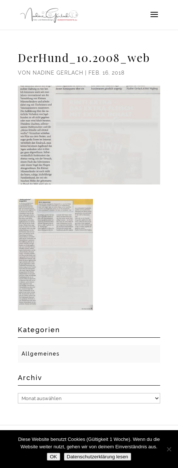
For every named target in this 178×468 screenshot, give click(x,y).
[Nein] (168, 449)
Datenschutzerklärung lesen (97, 456)
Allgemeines (41, 354)
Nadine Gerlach (58, 73)
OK (53, 456)
